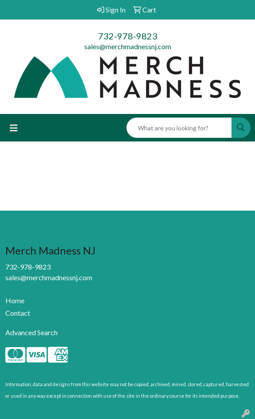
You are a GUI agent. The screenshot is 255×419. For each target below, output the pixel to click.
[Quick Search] (179, 127)
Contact (17, 313)
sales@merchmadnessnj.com (127, 46)
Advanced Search (31, 332)
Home (14, 300)
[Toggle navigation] (13, 127)
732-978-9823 (127, 36)
